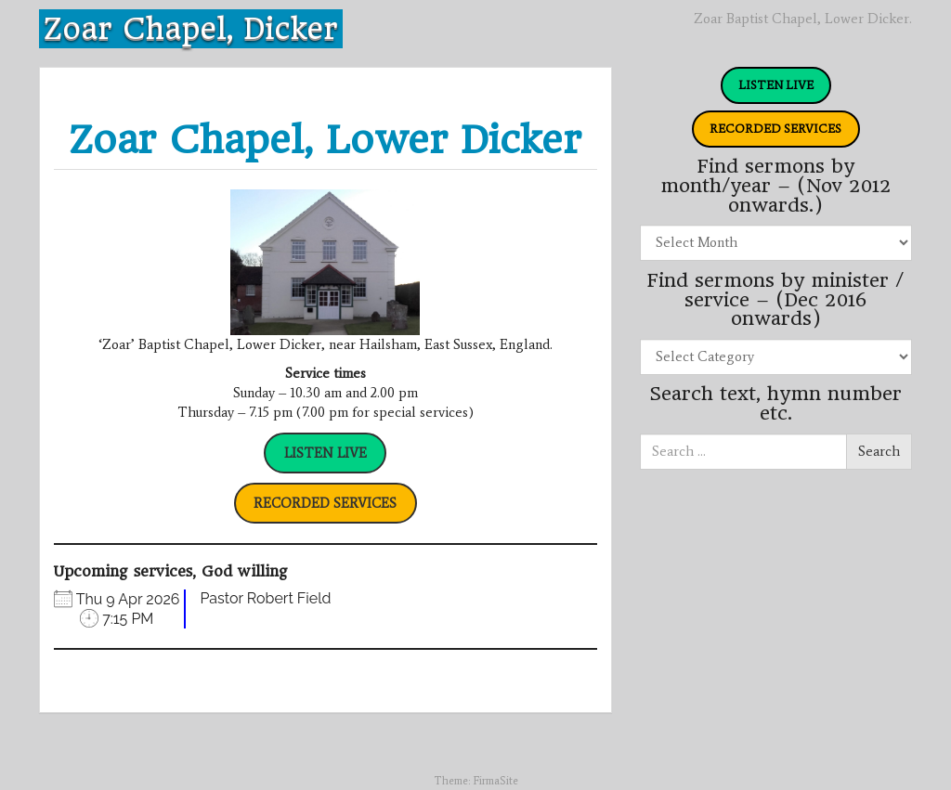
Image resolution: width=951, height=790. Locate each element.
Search (879, 451)
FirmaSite (495, 780)
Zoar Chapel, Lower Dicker (325, 139)
